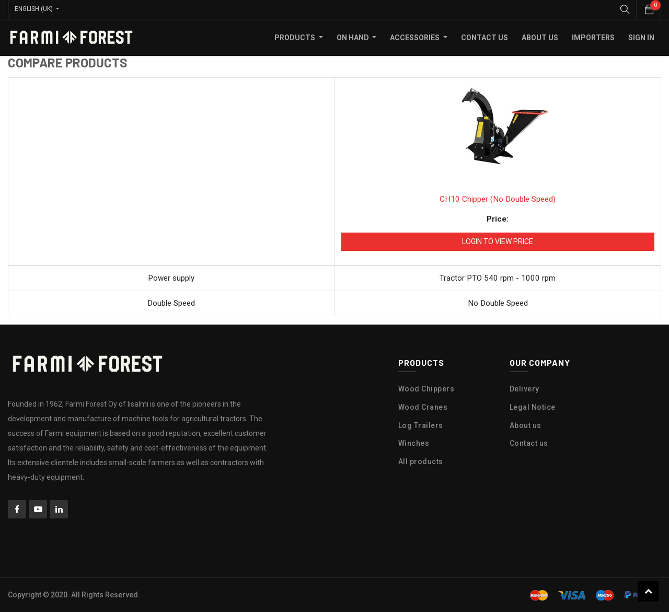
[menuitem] (484, 37)
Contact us (529, 442)
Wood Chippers (426, 388)
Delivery (524, 388)
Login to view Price (497, 241)
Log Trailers (420, 425)
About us (525, 425)
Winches (414, 442)
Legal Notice (533, 406)
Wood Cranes (423, 406)
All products (420, 461)
